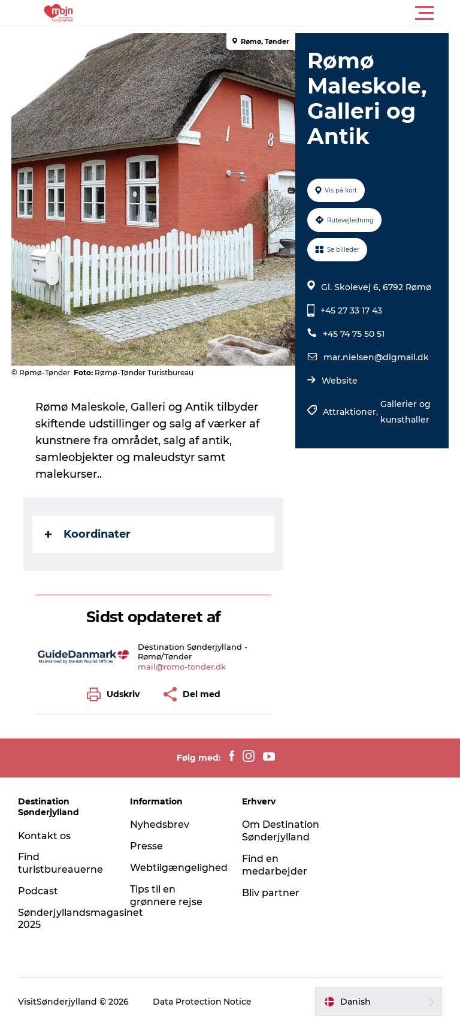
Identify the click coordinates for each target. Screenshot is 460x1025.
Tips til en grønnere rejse (166, 896)
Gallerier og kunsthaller (405, 412)
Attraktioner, (351, 411)
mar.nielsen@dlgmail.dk (376, 357)
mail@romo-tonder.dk (182, 666)
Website (340, 380)
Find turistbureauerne (60, 863)
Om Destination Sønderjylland (280, 831)
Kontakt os (44, 836)
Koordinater (88, 534)
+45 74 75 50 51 (354, 333)
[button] (284, 13)
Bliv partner (270, 893)
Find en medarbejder (274, 865)
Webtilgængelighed (179, 867)
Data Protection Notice (202, 1001)
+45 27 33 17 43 (351, 310)
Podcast (38, 891)
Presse (146, 846)
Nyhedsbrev (159, 824)
